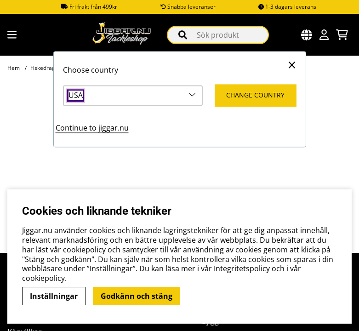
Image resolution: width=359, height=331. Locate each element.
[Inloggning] (324, 34)
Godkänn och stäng (136, 296)
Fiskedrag (42, 68)
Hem (13, 68)
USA (75, 96)
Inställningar (54, 296)
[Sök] (217, 35)
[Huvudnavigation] (10, 34)
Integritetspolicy (242, 268)
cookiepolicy (43, 278)
